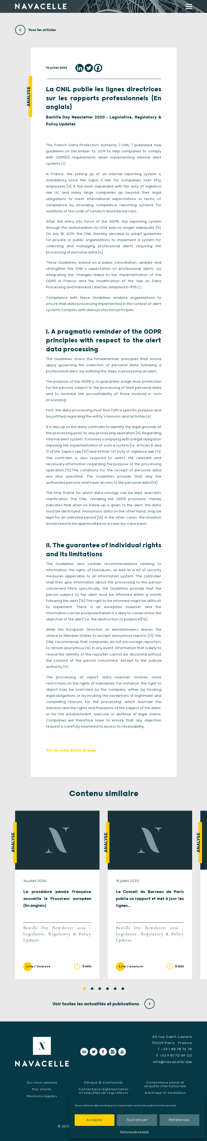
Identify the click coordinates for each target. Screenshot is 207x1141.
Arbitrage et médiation (165, 1092)
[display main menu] (188, 6)
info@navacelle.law (172, 1061)
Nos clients (42, 1089)
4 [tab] (107, 988)
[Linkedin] (79, 68)
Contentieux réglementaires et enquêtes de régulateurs (103, 1090)
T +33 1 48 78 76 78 (174, 1049)
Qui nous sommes (41, 1082)
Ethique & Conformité (103, 1082)
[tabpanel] (57, 895)
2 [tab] (92, 988)
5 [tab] (115, 988)
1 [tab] (84, 988)
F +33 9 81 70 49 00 (174, 1055)
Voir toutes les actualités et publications (103, 1004)
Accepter (94, 1120)
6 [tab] (122, 988)
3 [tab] (99, 988)
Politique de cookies (134, 1131)
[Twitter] (89, 68)
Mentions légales (41, 1096)
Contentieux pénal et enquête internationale (165, 1083)
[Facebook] (98, 68)
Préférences (179, 1120)
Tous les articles (35, 30)
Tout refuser (136, 1120)
